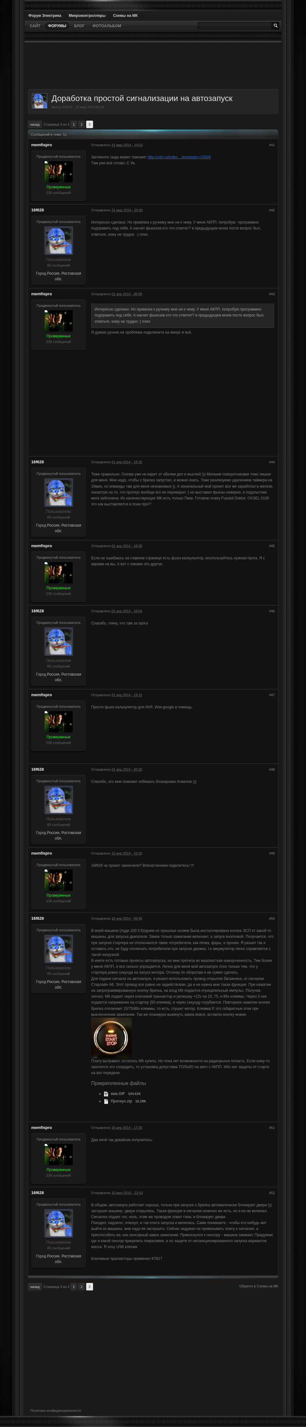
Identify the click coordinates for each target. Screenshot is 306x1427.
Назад (35, 124)
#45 (272, 546)
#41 (272, 145)
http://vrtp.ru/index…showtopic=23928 (179, 157)
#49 (272, 853)
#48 (272, 769)
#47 (272, 695)
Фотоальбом (106, 26)
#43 (272, 294)
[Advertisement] (153, 66)
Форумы (57, 26)
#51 (272, 1128)
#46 (272, 611)
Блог (79, 26)
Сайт (35, 26)
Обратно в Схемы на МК (258, 1286)
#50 (272, 918)
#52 (272, 1193)
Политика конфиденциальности (55, 1410)
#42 (272, 210)
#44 (272, 462)
